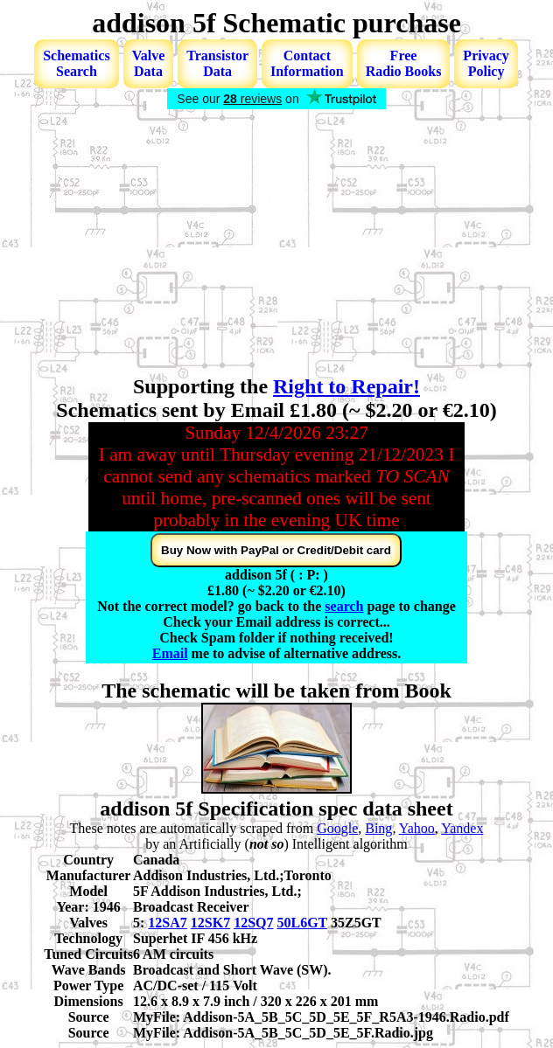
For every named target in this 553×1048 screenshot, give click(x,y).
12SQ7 (253, 922)
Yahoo (417, 828)
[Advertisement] (276, 243)
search (344, 606)
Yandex (462, 828)
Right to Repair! (346, 386)
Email (170, 653)
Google (337, 828)
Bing (378, 828)
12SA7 (167, 922)
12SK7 (210, 922)
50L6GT (301, 922)
